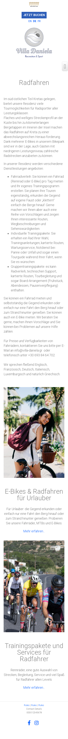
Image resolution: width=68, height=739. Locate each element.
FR (39, 21)
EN (30, 21)
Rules (27, 705)
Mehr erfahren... (34, 531)
